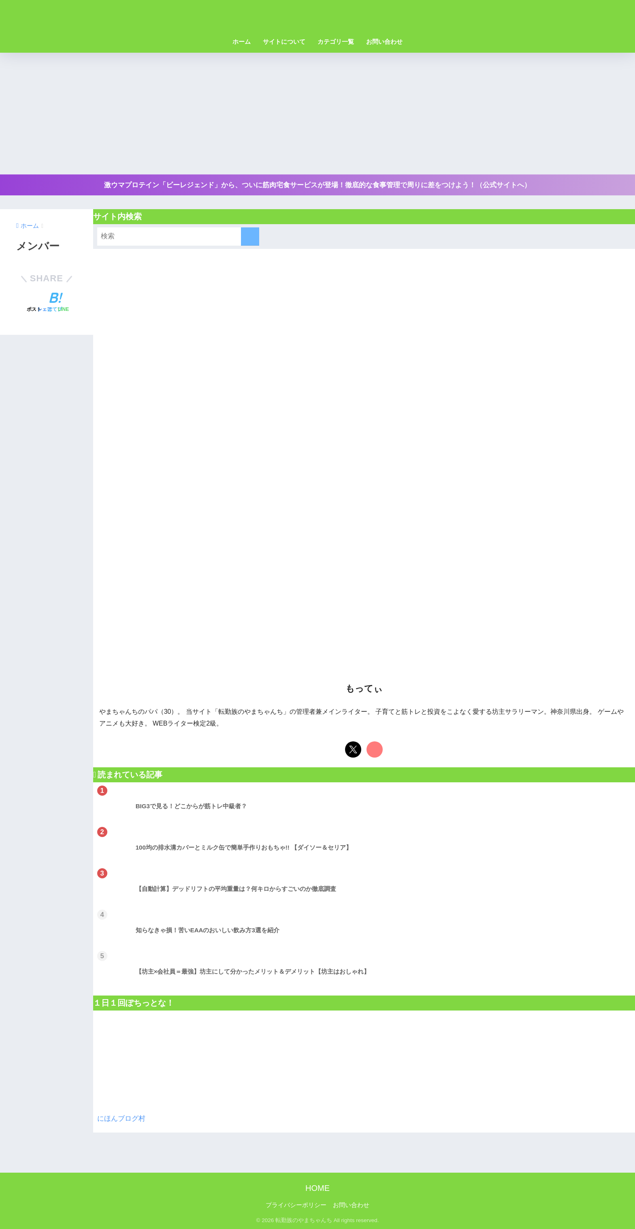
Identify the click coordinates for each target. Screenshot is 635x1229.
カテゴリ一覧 (336, 41)
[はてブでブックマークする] (54, 303)
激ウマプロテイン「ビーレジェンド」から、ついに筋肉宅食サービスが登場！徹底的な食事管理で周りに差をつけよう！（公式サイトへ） (317, 185)
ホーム (241, 41)
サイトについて (284, 41)
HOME (317, 1188)
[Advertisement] (317, 113)
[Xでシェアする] (34, 303)
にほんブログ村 (121, 1118)
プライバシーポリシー (296, 1205)
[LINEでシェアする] (63, 303)
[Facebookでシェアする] (44, 303)
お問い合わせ (384, 41)
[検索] (250, 236)
